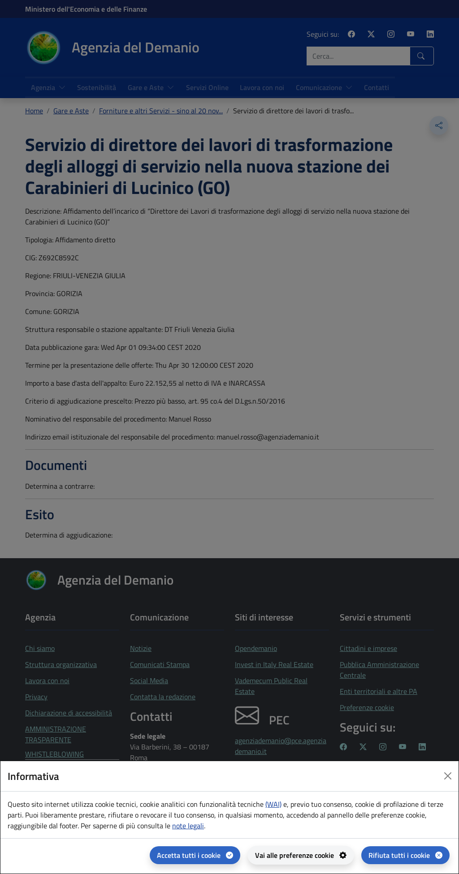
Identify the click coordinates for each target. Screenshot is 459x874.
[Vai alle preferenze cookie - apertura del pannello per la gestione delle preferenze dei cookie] (300, 855)
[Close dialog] (448, 776)
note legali (188, 825)
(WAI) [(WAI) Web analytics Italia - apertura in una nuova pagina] (273, 804)
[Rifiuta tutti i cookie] (405, 855)
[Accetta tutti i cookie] (195, 855)
